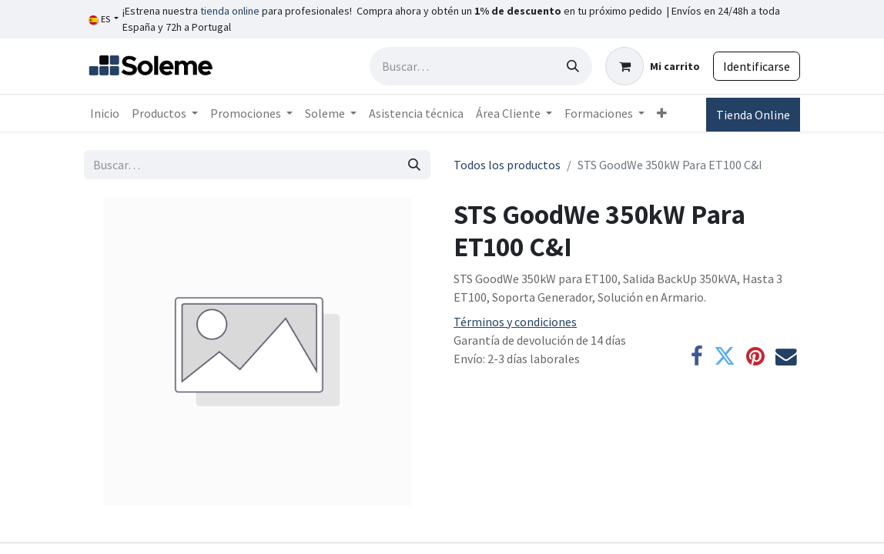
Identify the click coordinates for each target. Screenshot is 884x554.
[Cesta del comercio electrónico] (652, 66)
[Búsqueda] (573, 66)
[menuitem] (105, 113)
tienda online (230, 11)
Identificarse (756, 66)
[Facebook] (697, 357)
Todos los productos (507, 164)
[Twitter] (724, 357)
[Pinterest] (755, 357)
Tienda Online (753, 114)
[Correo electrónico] (786, 357)
